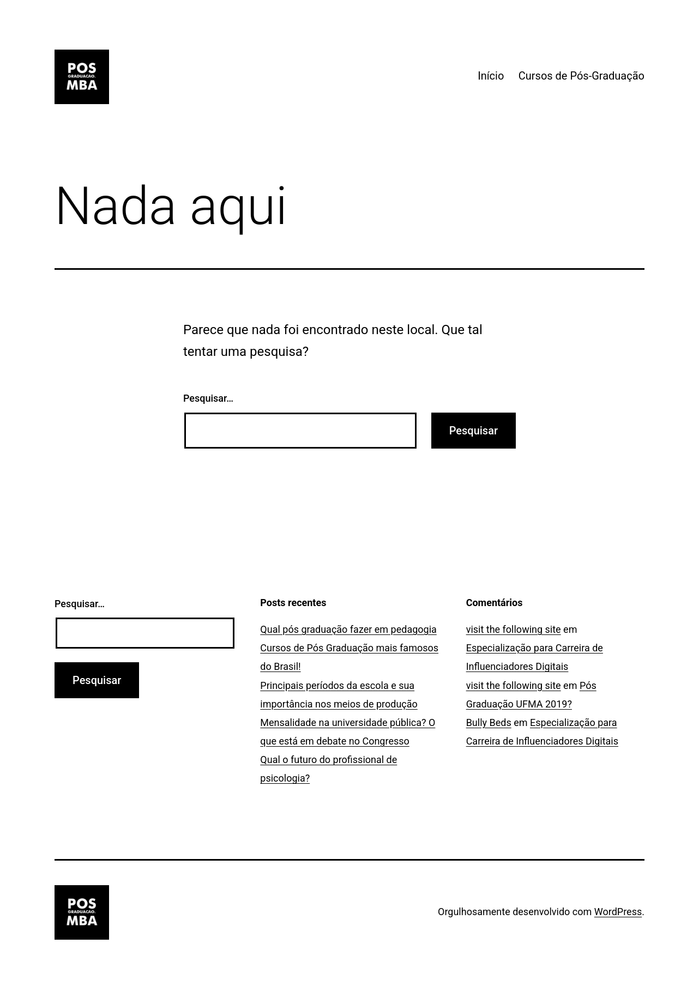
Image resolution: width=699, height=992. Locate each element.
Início (491, 75)
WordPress (618, 911)
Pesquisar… (208, 398)
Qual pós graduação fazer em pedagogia (348, 629)
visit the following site (513, 629)
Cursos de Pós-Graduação (581, 75)
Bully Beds (488, 722)
